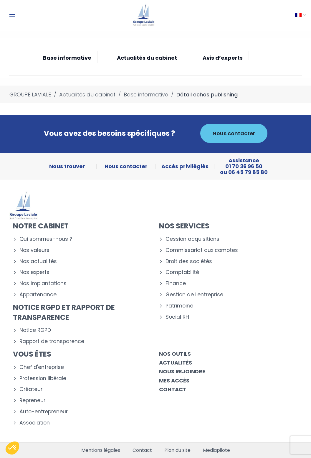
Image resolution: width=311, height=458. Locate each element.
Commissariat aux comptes (202, 250)
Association (34, 422)
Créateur (30, 389)
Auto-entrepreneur (43, 411)
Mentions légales (100, 450)
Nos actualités (38, 261)
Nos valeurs (34, 250)
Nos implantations (43, 283)
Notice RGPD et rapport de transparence (64, 312)
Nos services (184, 226)
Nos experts (34, 272)
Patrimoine (179, 305)
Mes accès (174, 380)
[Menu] (12, 14)
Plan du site (177, 450)
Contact (172, 389)
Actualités (175, 362)
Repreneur (32, 400)
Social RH (177, 317)
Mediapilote (216, 450)
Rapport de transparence (51, 341)
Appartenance (38, 294)
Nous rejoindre (182, 371)
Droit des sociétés (189, 261)
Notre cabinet (41, 226)
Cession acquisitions (192, 239)
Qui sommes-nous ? (45, 239)
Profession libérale (42, 378)
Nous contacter (234, 133)
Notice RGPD (35, 330)
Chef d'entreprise (41, 367)
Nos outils (175, 353)
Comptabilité (182, 272)
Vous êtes (32, 354)
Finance (176, 283)
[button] (12, 448)
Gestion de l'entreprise (194, 294)
